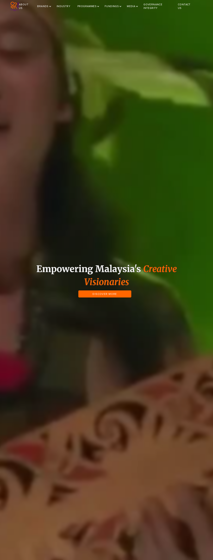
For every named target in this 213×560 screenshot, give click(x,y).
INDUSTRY (63, 6)
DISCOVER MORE (104, 294)
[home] (15, 6)
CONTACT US (184, 6)
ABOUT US (23, 6)
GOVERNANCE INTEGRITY (152, 6)
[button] (46, 6)
